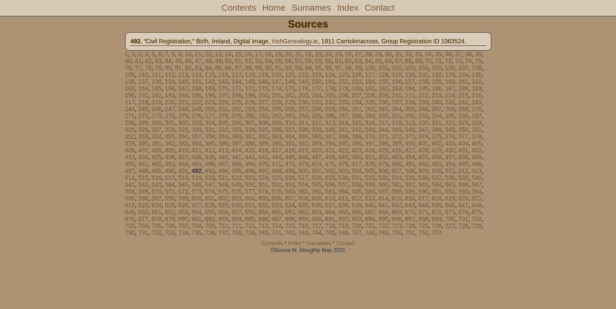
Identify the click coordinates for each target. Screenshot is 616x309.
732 (156, 232)
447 (316, 157)
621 (476, 198)
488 (143, 170)
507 (396, 170)
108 (476, 67)
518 (183, 177)
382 (170, 143)
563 (423, 184)
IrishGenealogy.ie (295, 41)
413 (223, 150)
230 (303, 102)
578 (263, 191)
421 (330, 150)
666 (357, 212)
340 (330, 129)
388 (250, 143)
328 (170, 129)
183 (396, 88)
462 (156, 164)
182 (383, 88)
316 (370, 122)
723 (396, 225)
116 (223, 74)
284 (303, 115)
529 (330, 177)
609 (316, 198)
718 (330, 225)
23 (318, 54)
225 (237, 102)
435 (156, 157)
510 (437, 170)
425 (383, 150)
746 (343, 232)
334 (250, 129)
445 (290, 157)
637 (330, 205)
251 (223, 109)
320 (423, 122)
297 (476, 115)
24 (328, 54)
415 (250, 150)
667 (370, 212)
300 (156, 122)
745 (330, 232)
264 (396, 109)
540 (476, 177)
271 (130, 115)
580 (290, 191)
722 (383, 225)
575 (223, 191)
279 (237, 115)
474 (316, 164)
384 (196, 143)
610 (330, 198)
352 (130, 136)
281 (263, 115)
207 (357, 95)
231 (316, 102)
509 (423, 170)
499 (290, 170)
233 (343, 102)
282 (276, 115)
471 (276, 164)
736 (210, 232)
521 (223, 177)
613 (370, 198)
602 (223, 198)
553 (290, 184)
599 (183, 198)
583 (330, 191)
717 (316, 225)
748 (370, 232)
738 (237, 232)
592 (450, 191)
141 (196, 81)
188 (463, 88)
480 (396, 164)
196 (210, 95)
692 (343, 218)
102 (396, 67)
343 (370, 129)
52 (248, 61)
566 (463, 184)
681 (196, 218)
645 (437, 205)
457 (450, 157)
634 (290, 205)
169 (210, 88)
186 (437, 88)
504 (357, 170)
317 (383, 122)
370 (370, 136)
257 (303, 109)
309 (276, 122)
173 (263, 88)
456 (437, 157)
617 (423, 198)
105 (437, 67)
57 (298, 61)
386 (223, 143)
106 (450, 67)
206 (343, 95)
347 (423, 129)
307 (250, 122)
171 (237, 88)
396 (357, 143)
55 (278, 61)
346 (410, 129)
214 (450, 95)
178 (330, 88)
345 (396, 129)
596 (143, 198)
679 (170, 218)
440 (223, 157)
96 (328, 67)
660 (276, 212)
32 (408, 54)
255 (276, 109)
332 (223, 129)
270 (476, 109)
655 (210, 212)
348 (437, 129)
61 (338, 61)
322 (450, 122)
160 (450, 81)
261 (357, 109)
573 (196, 191)
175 (290, 88)
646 (450, 205)
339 (316, 129)
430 (450, 150)
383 (183, 143)
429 (437, 150)
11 (198, 54)
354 (156, 136)
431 (463, 150)
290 (383, 115)
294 (437, 115)
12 (208, 54)
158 (423, 81)
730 (130, 232)
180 (357, 88)
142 (210, 81)
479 (383, 164)
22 (308, 54)
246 (156, 109)
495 (237, 170)
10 (188, 54)
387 (237, 143)
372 (396, 136)
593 (463, 191)
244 (130, 109)
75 (478, 61)
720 (357, 225)
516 (156, 177)
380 (143, 143)
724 (410, 225)
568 (130, 191)
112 (170, 74)
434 (143, 157)
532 (370, 177)
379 (130, 143)
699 (437, 218)
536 (423, 177)
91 (278, 67)
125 (343, 74)
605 (263, 198)
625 (170, 205)
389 (263, 143)
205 (330, 95)
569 (143, 191)
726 (437, 225)
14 (228, 54)
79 (158, 67)
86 (228, 67)
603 (237, 198)
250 (210, 109)
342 (357, 129)
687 (276, 218)
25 (338, 54)
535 (410, 177)
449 (343, 157)
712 (250, 225)
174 (276, 88)
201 (276, 95)
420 (316, 150)
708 (196, 225)
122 (303, 74)
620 (463, 198)
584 (343, 191)
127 (370, 74)
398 (383, 143)
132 (437, 74)
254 (263, 109)
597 (156, 198)
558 (357, 184)
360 (237, 136)
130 (410, 74)
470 (263, 164)
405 (476, 143)
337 (290, 129)
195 (196, 95)
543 (156, 184)
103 (410, 67)
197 (223, 95)
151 (330, 81)
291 (396, 115)
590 (423, 191)
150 (316, 81)
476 (343, 164)
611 (343, 198)
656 (223, 212)
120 (276, 74)
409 (170, 150)
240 (437, 102)
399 (396, 143)
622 (130, 205)
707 (183, 225)
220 (170, 102)
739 (250, 232)
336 (276, 129)
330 (196, 129)
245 (143, 109)
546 (196, 184)
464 (183, 164)
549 (237, 184)
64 (368, 61)
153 (357, 81)
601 (210, 198)
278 (223, 115)
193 (170, 95)
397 (370, 143)
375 (437, 136)
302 (183, 122)
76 (128, 67)
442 (250, 157)
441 (237, 157)
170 (223, 88)
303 (196, 122)
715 (290, 225)
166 (170, 88)
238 (410, 102)
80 (168, 67)
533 (383, 177)
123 (316, 74)
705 (156, 225)
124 (330, 74)
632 (263, 205)
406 (130, 150)
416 (263, 150)
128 (383, 74)
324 (476, 122)
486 (476, 164)
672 (437, 212)
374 (423, 136)
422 (343, 150)
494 (223, 170)
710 (223, 225)
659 (263, 212)
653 (183, 212)
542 (143, 184)
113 (183, 74)
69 (418, 61)
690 (316, 218)
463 (170, 164)
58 (308, 61)
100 (370, 67)
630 (237, 205)
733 (170, 232)
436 (170, 157)
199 (250, 95)
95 (318, 67)
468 (237, 164)
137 (143, 81)
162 (476, 81)
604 (250, 198)
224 (223, 102)
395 (343, 143)
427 (410, 150)
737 (223, 232)
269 (463, 109)
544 (170, 184)
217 (130, 102)
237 (396, 102)
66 (388, 61)
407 (143, 150)
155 (383, 81)
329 (183, 129)
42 (148, 61)
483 (437, 164)
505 (370, 170)
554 (303, 184)
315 (357, 122)
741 (276, 232)
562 (410, 184)
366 (316, 136)
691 (330, 218)
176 (303, 88)
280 (250, 115)
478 (370, 164)
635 (303, 205)
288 (357, 115)
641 (383, 205)
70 (428, 61)
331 (210, 129)
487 (130, 170)
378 (476, 136)
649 (130, 212)
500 (303, 170)
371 (383, 136)
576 (237, 191)
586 (370, 191)
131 (423, 74)
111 (156, 74)
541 (130, 184)
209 (383, 95)
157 (410, 81)
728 (463, 225)
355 (170, 136)
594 (476, 191)
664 (330, 212)
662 (303, 212)
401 (423, 143)
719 (343, 225)
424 (370, 150)
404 (463, 143)
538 (450, 177)
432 (476, 150)
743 (303, 232)
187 (450, 88)
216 (476, 95)
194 (183, 95)
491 (183, 170)
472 (290, 164)
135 (476, 74)
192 (156, 95)
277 (210, 115)
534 (396, 177)
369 (357, 136)
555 (316, 184)
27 (358, 54)
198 (237, 95)
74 (468, 61)
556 (330, 184)
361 (250, 136)
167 (183, 88)
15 (238, 54)
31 (398, 54)
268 (450, 109)
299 (143, 122)
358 (210, 136)
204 (316, 95)
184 (410, 88)
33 (418, 54)
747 (357, 232)
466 (210, 164)
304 (210, 122)
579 (276, 191)
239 (423, 102)
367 (330, 136)
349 (450, 129)
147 (276, 81)
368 (343, 136)
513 (476, 170)
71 (438, 61)
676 (130, 218)
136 (130, 81)
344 (383, 129)
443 (263, 157)
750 (396, 232)
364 (290, 136)
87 (238, 67)
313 (330, 122)
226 (250, 102)
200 (263, 95)
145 (250, 81)
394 (330, 143)
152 (343, 81)
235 (370, 102)
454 (410, 157)
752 (423, 232)
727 (450, 225)
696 (396, 218)
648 (476, 205)
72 (448, 61)
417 (276, 150)
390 (276, 143)
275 (183, 115)
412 (210, 150)
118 (250, 74)
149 (303, 81)
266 (423, 109)
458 (463, 157)
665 (343, 212)
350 (463, 129)
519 (196, 177)
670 (410, 212)
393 (316, 143)
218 (143, 102)
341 (343, 129)
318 (396, 122)
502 (330, 170)
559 (370, 184)
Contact (379, 7)
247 (170, 109)
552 (276, 184)
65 (378, 61)
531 (357, 177)
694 (370, 218)
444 (276, 157)
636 (316, 205)
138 (156, 81)
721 (370, 225)
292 (410, 115)
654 (196, 212)
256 (290, 109)
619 (450, 198)
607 (290, 198)
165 (156, 88)
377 (463, 136)
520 (210, 177)
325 (130, 129)
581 (303, 191)
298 (130, 122)
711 (237, 225)
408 (156, 150)
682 (210, 218)
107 (463, 67)
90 (268, 67)
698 (423, 218)
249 (196, 109)
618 (437, 198)
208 (370, 95)
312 (316, 122)
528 (316, 177)
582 (316, 191)
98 (348, 67)
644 (423, 205)
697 (410, 218)
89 (258, 67)
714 (276, 225)
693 (357, 218)
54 (268, 61)
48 (208, 61)
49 (218, 61)
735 (196, 232)
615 (396, 198)
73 (458, 61)
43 (158, 61)
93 (298, 67)
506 (383, 170)
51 (238, 61)
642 (396, 205)
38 (468, 54)
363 (276, 136)
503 (343, 170)
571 (170, 191)
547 (210, 184)
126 (357, 74)
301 (170, 122)
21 (298, 54)
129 (396, 74)
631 (250, 205)
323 (463, 122)
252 (237, 109)
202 (290, 95)
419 (303, 150)
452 (383, 157)
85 (218, 67)
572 (183, 191)
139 (170, 81)
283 (290, 115)
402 (437, 143)
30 (388, 54)
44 (168, 61)
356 (183, 136)
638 (343, 205)
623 (143, 205)
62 (348, 61)
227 (263, 102)
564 (437, 184)
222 (196, 102)
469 (250, 164)
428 (423, 150)
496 (250, 170)
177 (316, 88)
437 (183, 157)
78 (148, 67)
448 (330, 157)
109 (130, 74)
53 (258, 61)
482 (423, 164)
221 (183, 102)
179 (343, 88)
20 (288, 54)
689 (303, 218)
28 (368, 54)
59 (318, 61)
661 (290, 212)
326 (143, 129)
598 (170, 198)
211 (410, 95)
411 (196, 150)
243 (476, 102)
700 (450, 218)
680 (183, 218)
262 (370, 109)
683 (223, 218)
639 (357, 205)
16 (248, 54)
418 (290, 150)
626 (183, 205)
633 (276, 205)
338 (303, 129)
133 (450, 74)
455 (423, 157)
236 (383, 102)
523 (250, 177)
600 (196, 198)
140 (183, 81)
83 (198, 67)
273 (156, 115)
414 (237, 150)
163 (130, 88)
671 (423, 212)
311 (303, 122)
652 (170, 212)
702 (476, 218)
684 (237, 218)
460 (130, 164)
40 (128, 61)
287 (343, 115)
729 (476, 225)
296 (463, 115)
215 (463, 95)
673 (450, 212)
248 (183, 109)
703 (130, 225)
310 (290, 122)
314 (343, 122)
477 (357, 164)
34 (428, 54)
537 (437, 177)
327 (156, 129)
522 (237, 177)
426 (396, 150)
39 (478, 54)
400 (410, 143)
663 (316, 212)
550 (250, 184)
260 (343, 109)
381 (156, 143)
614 (383, 198)
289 (370, 115)
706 (170, 225)
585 (357, 191)
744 (316, 232)
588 (396, 191)
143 (223, 81)
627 (196, 205)
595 (130, 198)
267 (437, 109)
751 (410, 232)
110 (143, 74)
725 (423, 225)
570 (156, 191)
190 (130, 95)
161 (463, 81)
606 (276, 198)
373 (410, 136)
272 (143, 115)
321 (437, 122)
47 (198, 61)
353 (143, 136)
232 (330, 102)
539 (463, 177)
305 (223, 122)
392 (303, 143)
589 (410, 191)
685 (250, 218)
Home (273, 7)
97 (338, 67)
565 (450, 184)
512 (463, 170)
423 (357, 150)
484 (450, 164)
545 (183, 184)
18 (268, 54)
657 (237, 212)
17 (258, 54)
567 (476, 184)
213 (437, 95)
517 (170, 177)
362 (263, 136)
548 (223, 184)
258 (316, 109)
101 (383, 67)
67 (398, 61)
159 (437, 81)
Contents (238, 7)
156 (396, 81)
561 (396, 184)
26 (348, 54)
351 (476, 129)
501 (316, 170)
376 (450, 136)
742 (290, 232)
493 (210, 170)
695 (383, 218)
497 (263, 170)
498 (276, 170)
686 (263, 218)
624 (156, 205)
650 (143, 212)
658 (250, 212)
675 (476, 212)
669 (396, 212)
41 (138, 61)
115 (210, 74)
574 (210, 191)
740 (263, 232)
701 (463, 218)
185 (423, 88)
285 (316, 115)
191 (143, 95)
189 (476, 88)
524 (263, 177)
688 (290, 218)
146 (263, 81)
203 (303, 95)
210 (396, 95)
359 (223, 136)
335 (263, 129)
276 (196, 115)
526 (290, 177)
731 (143, 232)
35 (438, 54)
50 (228, 61)
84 (208, 67)
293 (423, 115)
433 (130, 157)
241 (450, 102)
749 (383, 232)
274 (170, 115)
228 (276, 102)
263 (383, 109)
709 (210, 225)
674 (463, 212)
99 (358, 67)
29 (378, 54)
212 (423, 95)
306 (237, 122)
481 (410, 164)
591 (437, 191)
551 (263, 184)
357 (196, 136)
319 (410, 122)
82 (188, 67)
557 (343, 184)
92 (288, 67)
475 (330, 164)
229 (290, 102)
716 (303, 225)
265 (410, 109)
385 (210, 143)
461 (143, 164)
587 (383, 191)
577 (250, 191)
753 (437, 232)
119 (263, 74)
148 (290, 81)
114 (196, 74)
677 (143, 218)
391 (290, 143)
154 (370, 81)
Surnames (311, 7)
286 (330, 115)
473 (303, 164)
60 (328, 61)
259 (330, 109)
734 (183, 232)
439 (210, 157)
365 (303, 136)
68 (408, 61)
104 (423, 67)
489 (156, 170)
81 (178, 67)
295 (450, 115)
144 (237, 81)
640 (370, 205)
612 (357, 198)
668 (383, 212)
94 (308, 67)
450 (357, 157)
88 (248, 67)
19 (278, 54)
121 (290, 74)
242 (463, 102)
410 (183, 150)
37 (458, 54)
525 (276, 177)
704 (143, 225)
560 (383, 184)
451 (370, 157)
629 (223, 205)
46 (188, 61)
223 (210, 102)
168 (196, 88)
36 (448, 54)
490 (170, 170)
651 (156, 212)
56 (288, 61)
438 (196, 157)
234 (357, 102)
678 (156, 218)
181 (370, 88)
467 (223, 164)
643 (410, 205)
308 (263, 122)
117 (237, 74)
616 (410, 198)
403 (450, 143)
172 (250, 88)
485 (463, 164)
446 (303, 157)
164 (143, 88)
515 (143, 177)
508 (410, 170)
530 (343, 177)
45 (178, 61)
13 (218, 54)
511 (450, 170)
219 (156, 102)
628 (210, 205)
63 (358, 61)
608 (303, 198)
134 (463, 74)
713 (263, 225)
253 (250, 109)
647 (463, 205)
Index (347, 7)
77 (138, 67)
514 (130, 177)
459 (476, 157)
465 (196, 164)
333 (237, 129)
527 (303, 177)
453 (396, 157)
